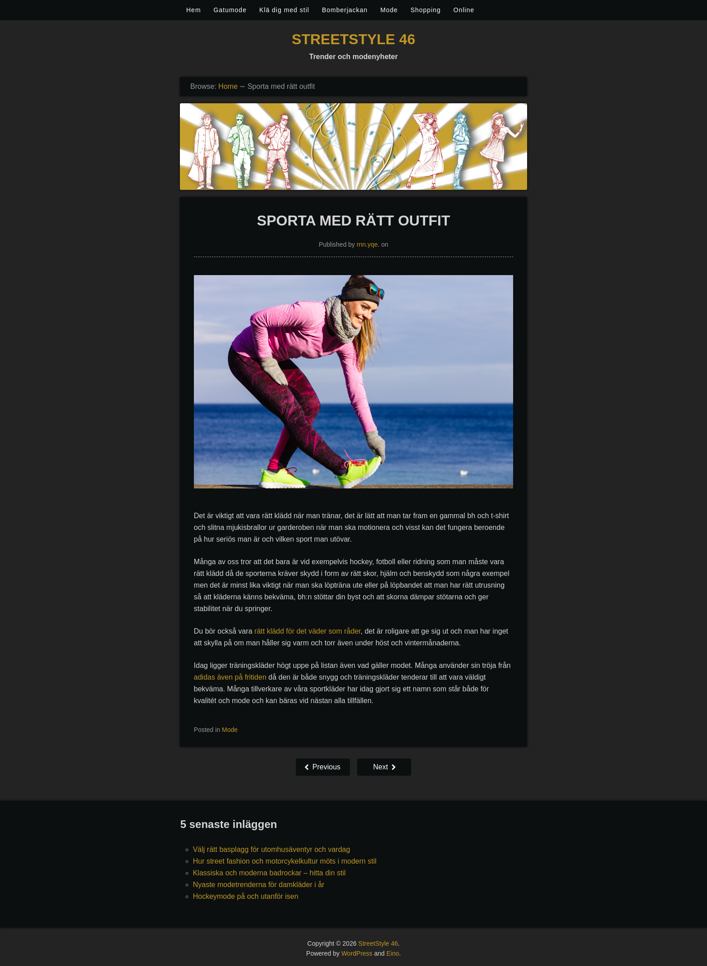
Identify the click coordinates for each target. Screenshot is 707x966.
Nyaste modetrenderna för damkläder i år (259, 884)
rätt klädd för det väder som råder (307, 631)
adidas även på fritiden (230, 677)
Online (464, 10)
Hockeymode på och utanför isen (245, 896)
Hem (193, 10)
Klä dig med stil (284, 10)
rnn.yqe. (368, 244)
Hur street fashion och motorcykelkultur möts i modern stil (284, 861)
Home (228, 86)
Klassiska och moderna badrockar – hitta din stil (269, 873)
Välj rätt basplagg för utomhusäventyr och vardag (271, 849)
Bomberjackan (345, 10)
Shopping (425, 10)
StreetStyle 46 (353, 39)
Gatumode (230, 10)
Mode (389, 10)
